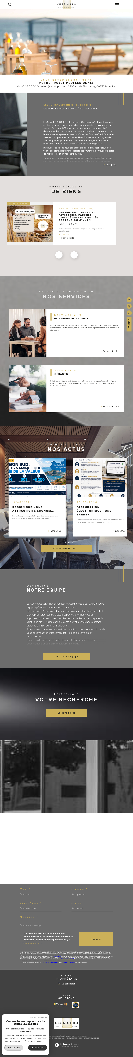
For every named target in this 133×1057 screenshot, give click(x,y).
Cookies (96, 1038)
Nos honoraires (39, 1038)
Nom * (25, 889)
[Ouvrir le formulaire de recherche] (10, 4)
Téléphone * (31, 903)
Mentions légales (59, 1038)
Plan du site (49, 1038)
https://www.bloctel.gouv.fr (67, 958)
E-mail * (78, 903)
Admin (68, 1038)
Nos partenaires (76, 1038)
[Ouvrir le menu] (117, 4)
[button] (74, 255)
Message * (29, 917)
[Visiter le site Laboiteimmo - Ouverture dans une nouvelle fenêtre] (66, 1048)
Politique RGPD (87, 1038)
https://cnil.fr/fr (57, 956)
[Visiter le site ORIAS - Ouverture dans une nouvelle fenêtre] (61, 1005)
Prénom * (79, 889)
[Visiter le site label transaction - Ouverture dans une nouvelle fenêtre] (75, 1005)
